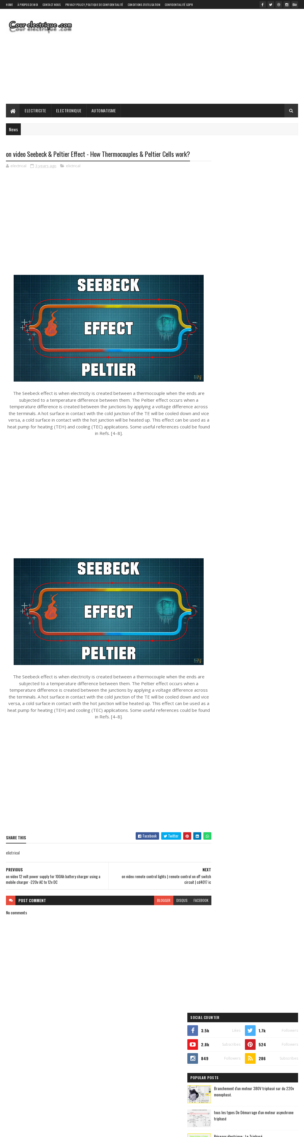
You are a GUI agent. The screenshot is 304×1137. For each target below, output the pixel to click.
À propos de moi (28, 4)
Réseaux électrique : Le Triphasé (261, 272)
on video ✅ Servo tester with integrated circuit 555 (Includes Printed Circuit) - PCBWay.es (267, 326)
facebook (190, 900)
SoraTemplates (34, 1128)
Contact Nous (51, 4)
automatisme (260, 400)
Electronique (69, 110)
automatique (222, 400)
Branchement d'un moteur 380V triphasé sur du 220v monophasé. (262, 227)
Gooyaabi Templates (84, 1128)
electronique (255, 410)
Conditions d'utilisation (144, 4)
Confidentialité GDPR (179, 4)
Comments (276, 346)
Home (9, 4)
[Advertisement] (190, 56)
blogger (153, 900)
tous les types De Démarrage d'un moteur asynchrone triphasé (262, 251)
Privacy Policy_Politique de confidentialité (94, 4)
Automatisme (103, 110)
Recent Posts (232, 346)
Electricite (35, 110)
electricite (220, 410)
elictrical (73, 166)
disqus (171, 900)
